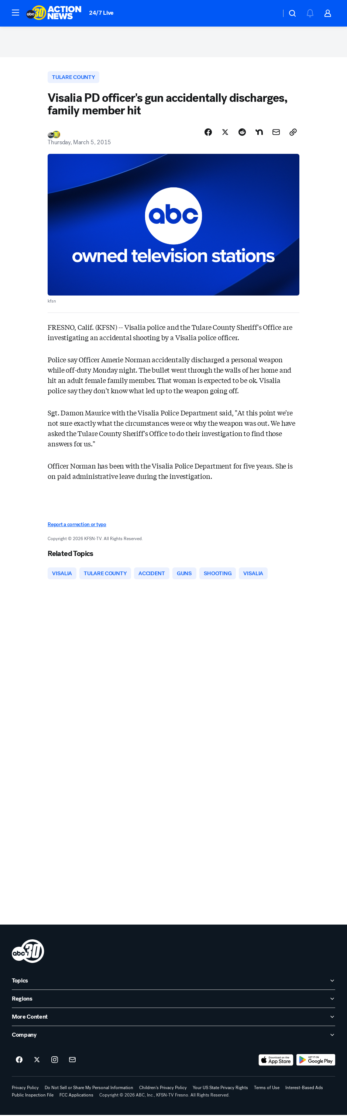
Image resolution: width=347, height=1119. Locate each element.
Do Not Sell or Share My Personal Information (89, 1091)
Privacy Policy (25, 1091)
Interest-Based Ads (304, 1091)
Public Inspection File (33, 1099)
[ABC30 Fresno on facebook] (19, 1064)
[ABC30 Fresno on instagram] (54, 1064)
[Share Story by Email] (276, 135)
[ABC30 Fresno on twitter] (37, 1064)
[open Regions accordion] (173, 1003)
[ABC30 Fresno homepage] (54, 13)
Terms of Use (266, 1091)
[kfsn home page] (28, 955)
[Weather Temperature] (270, 13)
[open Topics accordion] (173, 985)
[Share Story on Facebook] (208, 135)
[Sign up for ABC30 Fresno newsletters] (72, 1064)
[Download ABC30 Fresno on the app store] (276, 1064)
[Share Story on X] (225, 135)
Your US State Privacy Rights (220, 1091)
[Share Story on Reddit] (242, 135)
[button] (15, 12)
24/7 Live (101, 13)
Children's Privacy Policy (163, 1091)
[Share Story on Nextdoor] (259, 135)
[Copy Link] (293, 135)
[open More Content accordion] (173, 1021)
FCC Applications (76, 1099)
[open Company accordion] (173, 1039)
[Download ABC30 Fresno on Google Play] (315, 1064)
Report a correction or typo (77, 527)
